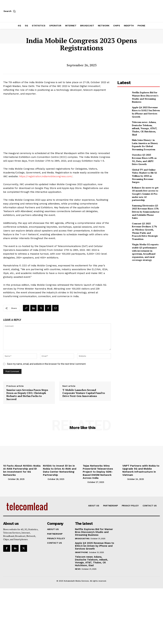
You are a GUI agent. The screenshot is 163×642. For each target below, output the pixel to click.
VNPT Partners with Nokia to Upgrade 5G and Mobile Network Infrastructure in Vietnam (140, 468)
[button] (10, 11)
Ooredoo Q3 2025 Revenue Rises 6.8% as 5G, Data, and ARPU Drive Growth (145, 152)
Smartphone (81, 547)
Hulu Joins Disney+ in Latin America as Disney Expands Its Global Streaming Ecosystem (145, 138)
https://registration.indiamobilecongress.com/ (45, 176)
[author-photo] (5, 475)
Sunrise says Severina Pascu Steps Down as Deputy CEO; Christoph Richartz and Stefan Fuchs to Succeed (27, 394)
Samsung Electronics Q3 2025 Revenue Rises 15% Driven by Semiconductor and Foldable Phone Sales (144, 193)
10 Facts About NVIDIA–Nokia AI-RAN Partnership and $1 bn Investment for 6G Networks (21, 468)
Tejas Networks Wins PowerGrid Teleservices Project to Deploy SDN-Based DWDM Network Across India (101, 469)
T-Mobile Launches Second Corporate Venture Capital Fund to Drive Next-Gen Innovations (83, 393)
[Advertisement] (140, 253)
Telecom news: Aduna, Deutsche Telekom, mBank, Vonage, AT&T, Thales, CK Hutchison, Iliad (145, 124)
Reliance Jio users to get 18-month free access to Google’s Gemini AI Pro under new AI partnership (145, 179)
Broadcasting (82, 533)
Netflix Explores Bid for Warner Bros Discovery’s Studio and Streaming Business (143, 97)
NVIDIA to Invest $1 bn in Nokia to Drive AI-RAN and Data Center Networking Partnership (61, 468)
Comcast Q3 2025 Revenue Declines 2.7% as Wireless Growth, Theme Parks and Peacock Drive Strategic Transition (144, 208)
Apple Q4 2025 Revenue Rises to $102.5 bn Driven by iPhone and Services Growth (145, 110)
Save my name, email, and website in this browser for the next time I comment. (46, 364)
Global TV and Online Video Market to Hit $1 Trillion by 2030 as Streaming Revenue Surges (145, 166)
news (78, 560)
